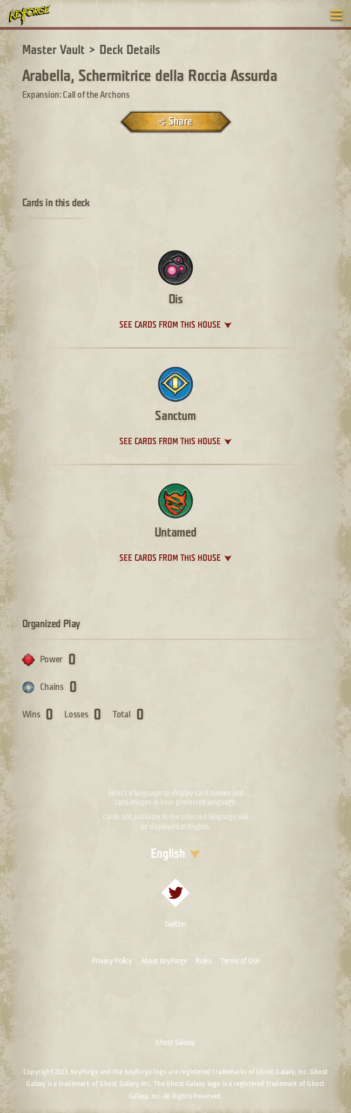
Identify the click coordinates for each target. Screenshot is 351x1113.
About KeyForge (164, 960)
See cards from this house (170, 325)
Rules (203, 960)
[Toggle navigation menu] (336, 14)
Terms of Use (239, 960)
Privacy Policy (112, 960)
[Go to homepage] (36, 15)
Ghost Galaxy (175, 1042)
